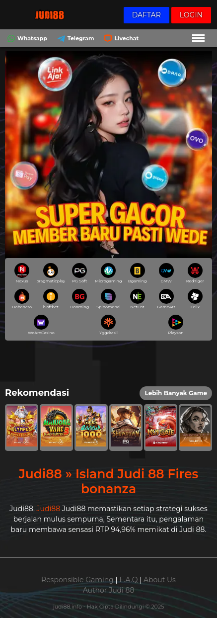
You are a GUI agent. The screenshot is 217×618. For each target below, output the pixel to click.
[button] (21, 427)
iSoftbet (51, 299)
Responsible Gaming (77, 579)
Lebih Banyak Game (176, 393)
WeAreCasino (41, 325)
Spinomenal (108, 299)
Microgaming (108, 273)
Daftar (146, 14)
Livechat (120, 39)
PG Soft (79, 273)
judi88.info (68, 606)
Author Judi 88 (109, 590)
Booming (80, 299)
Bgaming (137, 273)
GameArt (166, 299)
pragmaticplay (51, 273)
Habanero (22, 299)
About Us (160, 579)
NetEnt (137, 299)
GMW (166, 273)
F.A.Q (128, 579)
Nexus (21, 273)
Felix (195, 299)
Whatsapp (26, 39)
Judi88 (49, 508)
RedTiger (195, 273)
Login (191, 14)
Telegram (74, 39)
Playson (176, 325)
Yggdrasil (108, 325)
